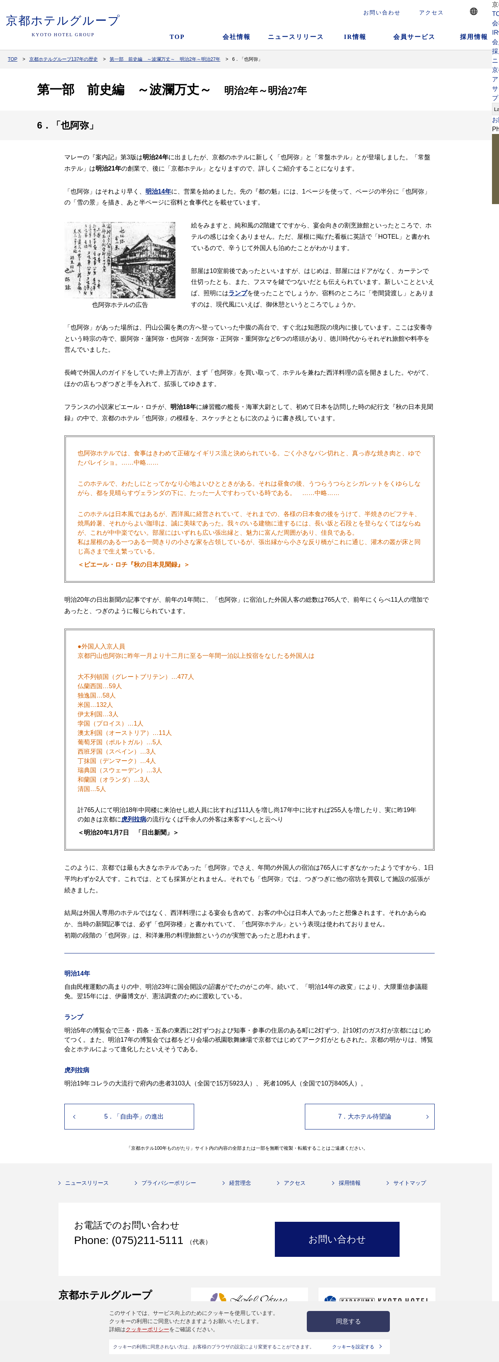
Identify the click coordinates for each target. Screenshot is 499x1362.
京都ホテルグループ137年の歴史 (63, 59)
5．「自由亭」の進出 (134, 1116)
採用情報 (350, 1183)
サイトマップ (409, 1183)
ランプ (237, 293)
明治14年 (158, 191)
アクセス (431, 12)
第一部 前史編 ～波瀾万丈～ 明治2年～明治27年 (165, 59)
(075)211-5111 (149, 1240)
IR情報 (355, 36)
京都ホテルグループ (63, 26)
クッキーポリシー (147, 1329)
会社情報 (237, 36)
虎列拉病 (133, 819)
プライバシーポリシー (169, 1183)
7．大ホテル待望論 (365, 1116)
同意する (348, 1321)
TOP (177, 36)
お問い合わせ (382, 12)
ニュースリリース (296, 36)
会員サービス (414, 36)
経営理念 (240, 1183)
